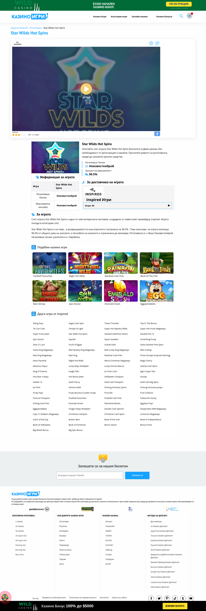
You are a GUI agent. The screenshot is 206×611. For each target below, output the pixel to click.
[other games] (49, 263)
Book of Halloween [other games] (41, 424)
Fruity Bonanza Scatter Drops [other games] (82, 392)
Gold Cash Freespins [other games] (113, 382)
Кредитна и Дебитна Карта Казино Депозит (166, 556)
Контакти (104, 597)
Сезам (108, 554)
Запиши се (137, 475)
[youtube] (191, 598)
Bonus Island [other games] (110, 424)
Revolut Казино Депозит (161, 567)
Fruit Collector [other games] (146, 392)
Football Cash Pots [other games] (113, 398)
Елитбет (109, 545)
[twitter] (159, 598)
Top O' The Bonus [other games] (148, 323)
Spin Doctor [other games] (38, 339)
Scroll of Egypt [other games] (75, 344)
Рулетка (63, 526)
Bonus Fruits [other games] (146, 424)
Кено (61, 564)
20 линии (19, 526)
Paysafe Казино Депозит (161, 545)
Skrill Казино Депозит (160, 549)
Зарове (62, 559)
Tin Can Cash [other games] (39, 328)
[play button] (86, 88)
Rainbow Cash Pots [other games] (113, 355)
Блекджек (63, 531)
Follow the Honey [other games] (148, 398)
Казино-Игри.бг (19, 27)
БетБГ (108, 564)
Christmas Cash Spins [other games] (114, 414)
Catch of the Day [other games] (40, 419)
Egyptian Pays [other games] (146, 403)
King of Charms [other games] (40, 371)
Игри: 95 (127, 205)
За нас (35, 598)
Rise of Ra (19, 554)
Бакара (62, 535)
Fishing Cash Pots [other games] (41, 403)
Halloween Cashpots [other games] (113, 376)
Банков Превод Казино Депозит (165, 562)
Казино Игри (99, 16)
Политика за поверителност (83, 597)
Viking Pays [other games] (38, 323)
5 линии (19, 521)
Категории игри (119, 16)
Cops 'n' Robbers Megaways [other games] (46, 414)
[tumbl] (183, 598)
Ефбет (109, 531)
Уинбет (109, 535)
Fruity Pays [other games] (38, 392)
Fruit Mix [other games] (108, 392)
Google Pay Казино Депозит (163, 571)
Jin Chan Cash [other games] (110, 371)
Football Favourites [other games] (77, 398)
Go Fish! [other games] (36, 387)
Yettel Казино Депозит (161, 577)
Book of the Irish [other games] (112, 419)
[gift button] (189, 16)
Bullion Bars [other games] (74, 419)
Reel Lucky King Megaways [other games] (116, 350)
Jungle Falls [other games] (74, 371)
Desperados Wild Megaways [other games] (153, 408)
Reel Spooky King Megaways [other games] (82, 350)
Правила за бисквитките (54, 597)
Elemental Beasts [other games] (112, 403)
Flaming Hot (20, 545)
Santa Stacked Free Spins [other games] (151, 344)
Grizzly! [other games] (143, 376)
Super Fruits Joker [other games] (41, 334)
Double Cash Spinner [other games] (114, 408)
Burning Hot (20, 549)
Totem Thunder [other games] (111, 323)
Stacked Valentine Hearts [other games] (116, 334)
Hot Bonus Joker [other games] (76, 376)
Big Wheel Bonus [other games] (41, 430)
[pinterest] (167, 598)
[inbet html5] (103, 5)
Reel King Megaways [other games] (42, 355)
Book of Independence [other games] (150, 419)
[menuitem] (100, 17)
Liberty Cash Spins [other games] (148, 366)
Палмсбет (110, 526)
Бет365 (109, 540)
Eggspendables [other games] (40, 408)
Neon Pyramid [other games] (39, 360)
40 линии (19, 531)
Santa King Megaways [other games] (43, 350)
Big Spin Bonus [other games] (76, 430)
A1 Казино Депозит (159, 526)
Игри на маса (65, 549)
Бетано (109, 521)
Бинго (62, 540)
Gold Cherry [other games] (74, 382)
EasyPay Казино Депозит (161, 540)
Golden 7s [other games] (37, 382)
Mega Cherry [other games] (146, 360)
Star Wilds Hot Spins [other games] (78, 334)
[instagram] (175, 598)
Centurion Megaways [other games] (150, 414)
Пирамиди (64, 545)
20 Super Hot (20, 535)
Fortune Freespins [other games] (41, 398)
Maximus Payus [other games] (40, 366)
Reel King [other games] (73, 355)
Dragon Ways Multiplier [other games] (79, 408)
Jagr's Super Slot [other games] (147, 371)
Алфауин (110, 559)
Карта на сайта (119, 597)
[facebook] (151, 598)
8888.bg (109, 549)
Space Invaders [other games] (111, 339)
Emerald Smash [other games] (76, 403)
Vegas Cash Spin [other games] (76, 323)
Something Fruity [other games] (148, 339)
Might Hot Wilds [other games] (76, 360)
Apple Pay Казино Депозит (162, 531)
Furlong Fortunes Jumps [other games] (151, 387)
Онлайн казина (139, 16)
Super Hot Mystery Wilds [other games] (115, 328)
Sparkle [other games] (72, 339)
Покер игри (64, 554)
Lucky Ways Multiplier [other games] (79, 366)
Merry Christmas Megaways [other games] (117, 360)
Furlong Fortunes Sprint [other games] (115, 387)
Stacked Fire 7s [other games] (147, 334)
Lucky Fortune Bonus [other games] (114, 366)
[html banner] (103, 606)
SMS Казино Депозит (160, 587)
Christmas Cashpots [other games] (78, 414)
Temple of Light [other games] (76, 328)
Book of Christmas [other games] (77, 424)
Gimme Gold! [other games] (75, 387)
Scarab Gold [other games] (110, 344)
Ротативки (36, 27)
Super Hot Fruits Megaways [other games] (153, 328)
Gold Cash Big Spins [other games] (149, 382)
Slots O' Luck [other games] (39, 344)
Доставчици (156, 521)
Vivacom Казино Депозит (162, 535)
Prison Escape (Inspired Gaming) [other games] (155, 355)
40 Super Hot (21, 540)
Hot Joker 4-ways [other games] (40, 376)
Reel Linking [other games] (145, 350)
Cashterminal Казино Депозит (164, 582)
